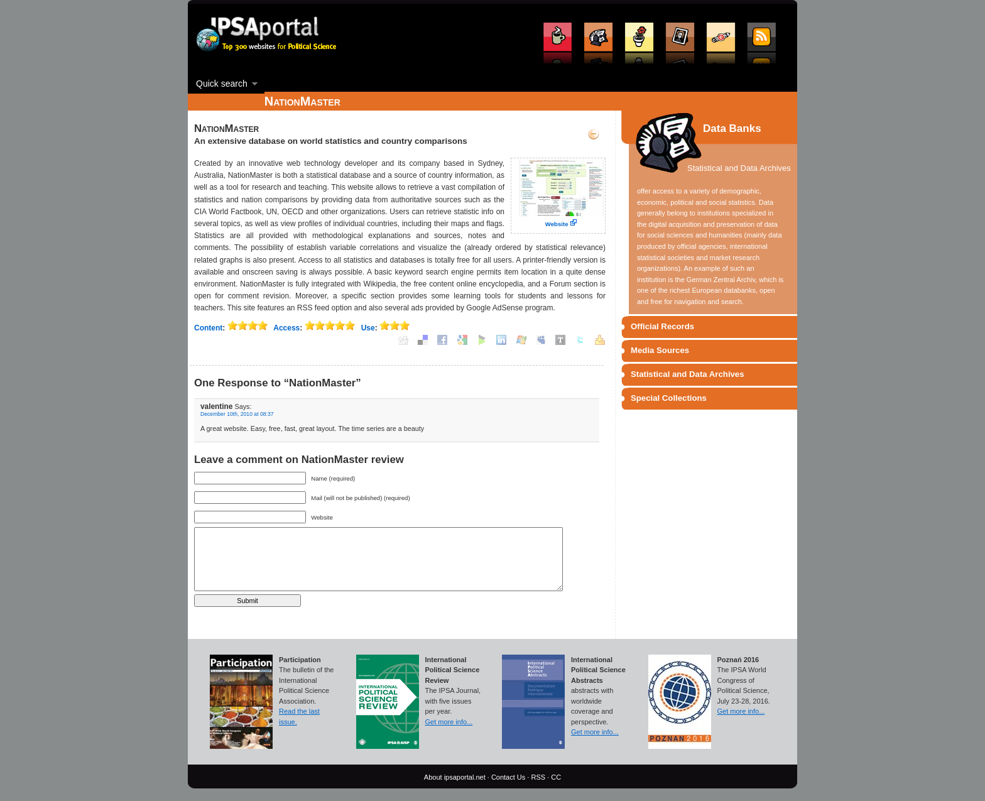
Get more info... (449, 722)
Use (368, 328)
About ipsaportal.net (455, 777)
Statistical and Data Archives (687, 374)
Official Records (662, 326)
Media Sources (660, 350)
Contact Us (508, 777)
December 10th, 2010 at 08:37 (237, 414)
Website (557, 224)
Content (208, 328)
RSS (538, 777)
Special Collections (669, 398)
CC (556, 777)
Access (286, 328)
